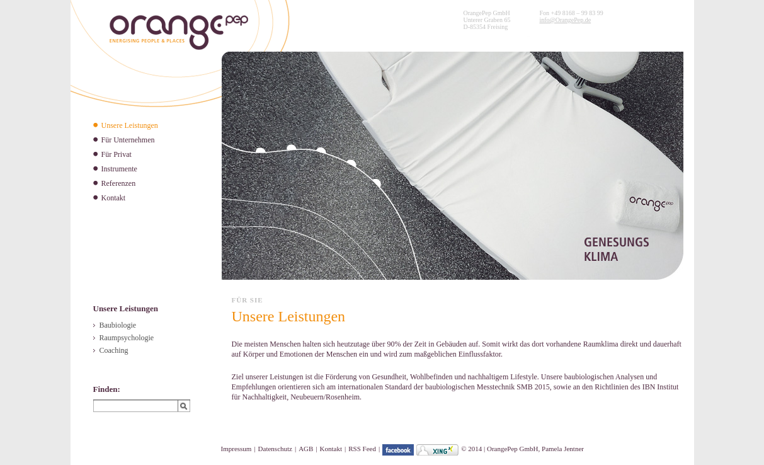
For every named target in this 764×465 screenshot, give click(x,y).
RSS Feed (362, 448)
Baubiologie (118, 325)
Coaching (114, 350)
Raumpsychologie (127, 337)
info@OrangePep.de (565, 19)
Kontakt (113, 197)
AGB (306, 448)
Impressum (236, 448)
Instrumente (119, 168)
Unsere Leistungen (129, 125)
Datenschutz (275, 448)
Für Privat (116, 154)
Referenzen (118, 183)
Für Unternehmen (128, 139)
